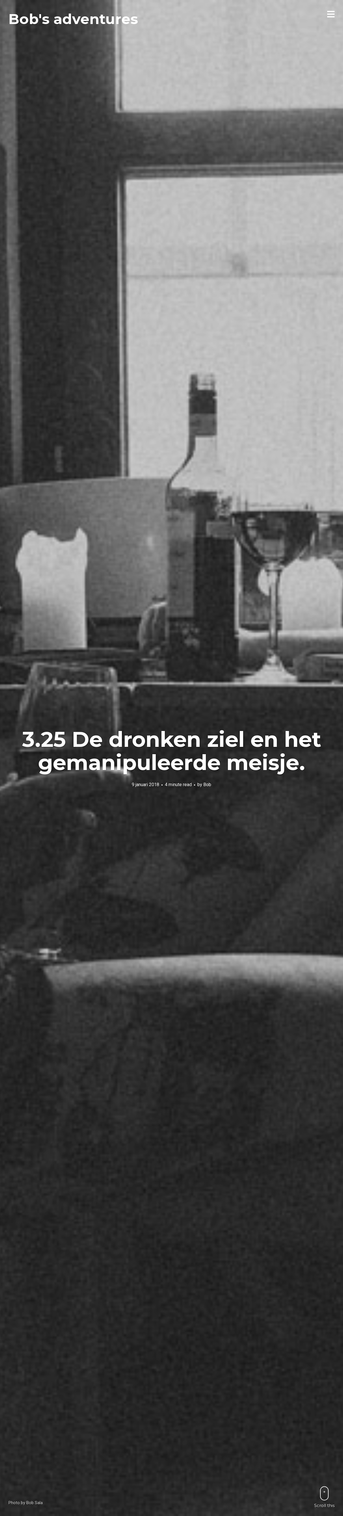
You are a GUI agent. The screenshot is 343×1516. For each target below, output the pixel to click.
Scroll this (324, 1497)
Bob (207, 784)
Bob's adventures (73, 19)
